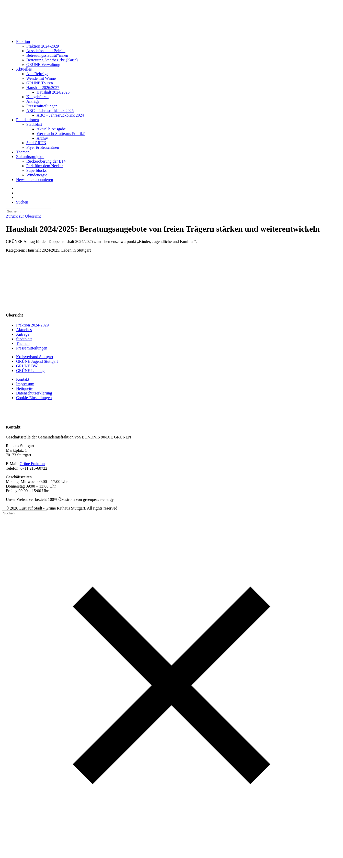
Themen (22, 152)
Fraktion (23, 41)
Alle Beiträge (37, 74)
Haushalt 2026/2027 (42, 87)
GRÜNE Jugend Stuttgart (37, 361)
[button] (22, 202)
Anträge (33, 101)
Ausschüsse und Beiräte (45, 51)
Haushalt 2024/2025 (53, 92)
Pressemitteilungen (42, 106)
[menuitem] (176, 53)
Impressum (25, 384)
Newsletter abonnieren (34, 179)
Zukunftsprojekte (30, 156)
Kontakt (22, 379)
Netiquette (24, 388)
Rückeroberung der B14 (46, 161)
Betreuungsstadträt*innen (47, 55)
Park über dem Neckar (44, 166)
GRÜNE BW (27, 366)
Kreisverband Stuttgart (34, 357)
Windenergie (36, 175)
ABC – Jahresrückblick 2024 (60, 115)
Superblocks (36, 170)
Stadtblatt (34, 124)
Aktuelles (24, 69)
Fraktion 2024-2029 (42, 46)
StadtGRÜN (36, 143)
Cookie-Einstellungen (34, 398)
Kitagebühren (37, 97)
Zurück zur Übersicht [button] (23, 216)
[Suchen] (28, 211)
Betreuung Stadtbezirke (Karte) (52, 60)
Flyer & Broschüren (42, 147)
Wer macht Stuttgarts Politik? (61, 133)
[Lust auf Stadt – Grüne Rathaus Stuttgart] (171, 18)
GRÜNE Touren (39, 83)
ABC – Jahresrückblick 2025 (50, 110)
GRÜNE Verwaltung (43, 64)
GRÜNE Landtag (30, 370)
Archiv (42, 138)
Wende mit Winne (41, 78)
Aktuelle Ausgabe (51, 129)
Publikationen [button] (27, 120)
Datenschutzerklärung (34, 393)
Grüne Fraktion (32, 463)
